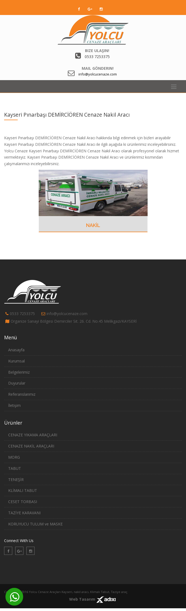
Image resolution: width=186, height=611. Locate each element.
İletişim (14, 405)
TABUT (14, 468)
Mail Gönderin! (98, 68)
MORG (14, 457)
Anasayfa (16, 349)
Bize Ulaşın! (97, 50)
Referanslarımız (21, 394)
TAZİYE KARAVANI (24, 512)
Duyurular (16, 383)
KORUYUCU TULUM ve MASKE (35, 524)
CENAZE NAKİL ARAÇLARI (31, 446)
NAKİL (93, 225)
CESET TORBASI (22, 501)
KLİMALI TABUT (22, 490)
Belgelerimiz (19, 372)
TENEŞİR (16, 479)
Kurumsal (16, 361)
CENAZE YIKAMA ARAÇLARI (32, 434)
